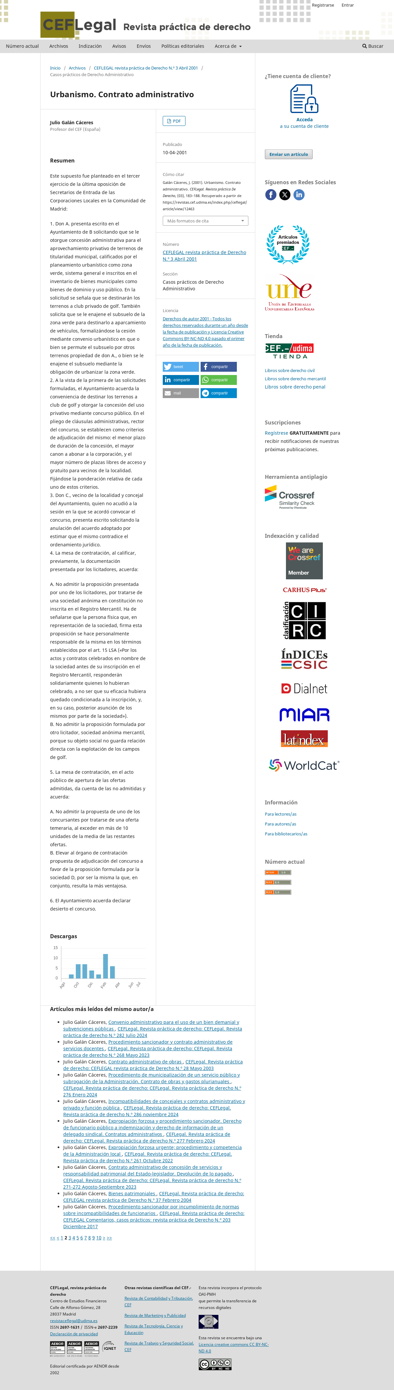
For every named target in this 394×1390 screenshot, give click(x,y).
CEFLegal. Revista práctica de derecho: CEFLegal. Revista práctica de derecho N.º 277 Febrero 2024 (146, 1137)
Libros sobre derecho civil (290, 370)
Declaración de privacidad (74, 1334)
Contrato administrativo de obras (145, 1061)
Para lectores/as (280, 814)
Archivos (58, 46)
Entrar (348, 5)
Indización (90, 46)
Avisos (119, 46)
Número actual (22, 46)
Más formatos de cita (188, 221)
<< (52, 1237)
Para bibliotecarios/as (286, 834)
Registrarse (323, 5)
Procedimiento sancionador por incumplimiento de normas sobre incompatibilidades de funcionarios (151, 1209)
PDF (176, 121)
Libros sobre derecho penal (295, 387)
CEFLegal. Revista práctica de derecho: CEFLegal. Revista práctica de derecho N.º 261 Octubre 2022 (147, 1157)
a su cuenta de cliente (304, 119)
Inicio (55, 68)
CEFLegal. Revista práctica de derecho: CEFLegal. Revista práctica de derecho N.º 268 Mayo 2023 (147, 1051)
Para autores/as (280, 824)
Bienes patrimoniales (132, 1193)
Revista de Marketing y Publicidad (155, 1315)
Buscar (372, 46)
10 (98, 1237)
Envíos (144, 46)
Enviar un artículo (288, 154)
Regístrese (276, 433)
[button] (181, 367)
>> (109, 1237)
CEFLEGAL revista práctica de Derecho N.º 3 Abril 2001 (146, 68)
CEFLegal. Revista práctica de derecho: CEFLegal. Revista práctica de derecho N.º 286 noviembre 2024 (147, 1111)
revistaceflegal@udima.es (74, 1320)
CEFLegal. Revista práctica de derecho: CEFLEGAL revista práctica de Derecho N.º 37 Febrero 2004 (153, 1196)
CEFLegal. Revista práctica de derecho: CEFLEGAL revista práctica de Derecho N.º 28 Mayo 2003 (153, 1064)
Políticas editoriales (182, 46)
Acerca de (226, 46)
